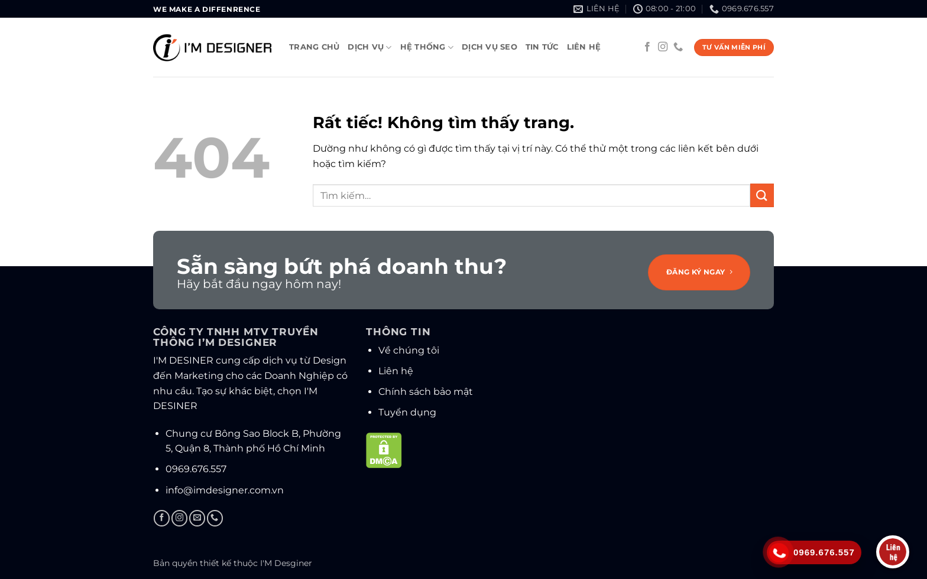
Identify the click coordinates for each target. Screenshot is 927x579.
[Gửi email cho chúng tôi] (197, 518)
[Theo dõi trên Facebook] (647, 47)
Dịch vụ (369, 47)
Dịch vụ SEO (489, 46)
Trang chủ (314, 46)
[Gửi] (762, 195)
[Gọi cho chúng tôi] (678, 47)
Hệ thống (427, 47)
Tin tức (542, 46)
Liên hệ (584, 46)
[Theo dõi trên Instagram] (662, 47)
